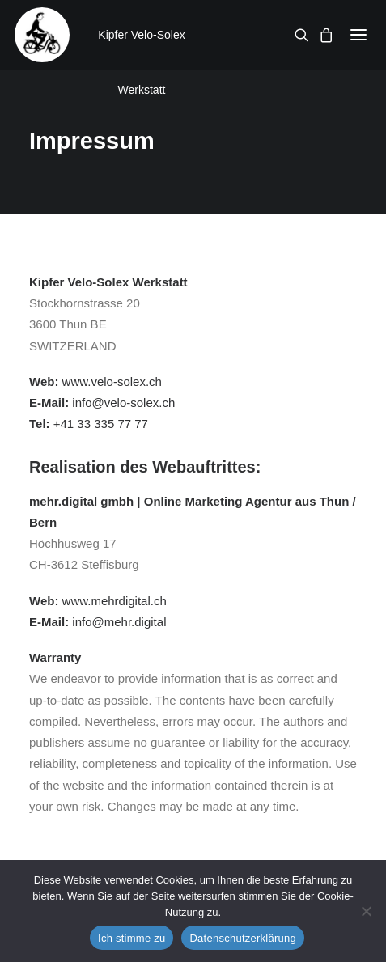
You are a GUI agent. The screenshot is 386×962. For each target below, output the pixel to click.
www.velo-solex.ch (112, 381)
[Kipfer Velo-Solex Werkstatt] (42, 34)
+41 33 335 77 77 (100, 423)
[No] (366, 911)
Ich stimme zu (131, 938)
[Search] (297, 35)
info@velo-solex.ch (123, 402)
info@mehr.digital (119, 622)
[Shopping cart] (321, 35)
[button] (358, 35)
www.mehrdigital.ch (114, 601)
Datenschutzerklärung (242, 938)
